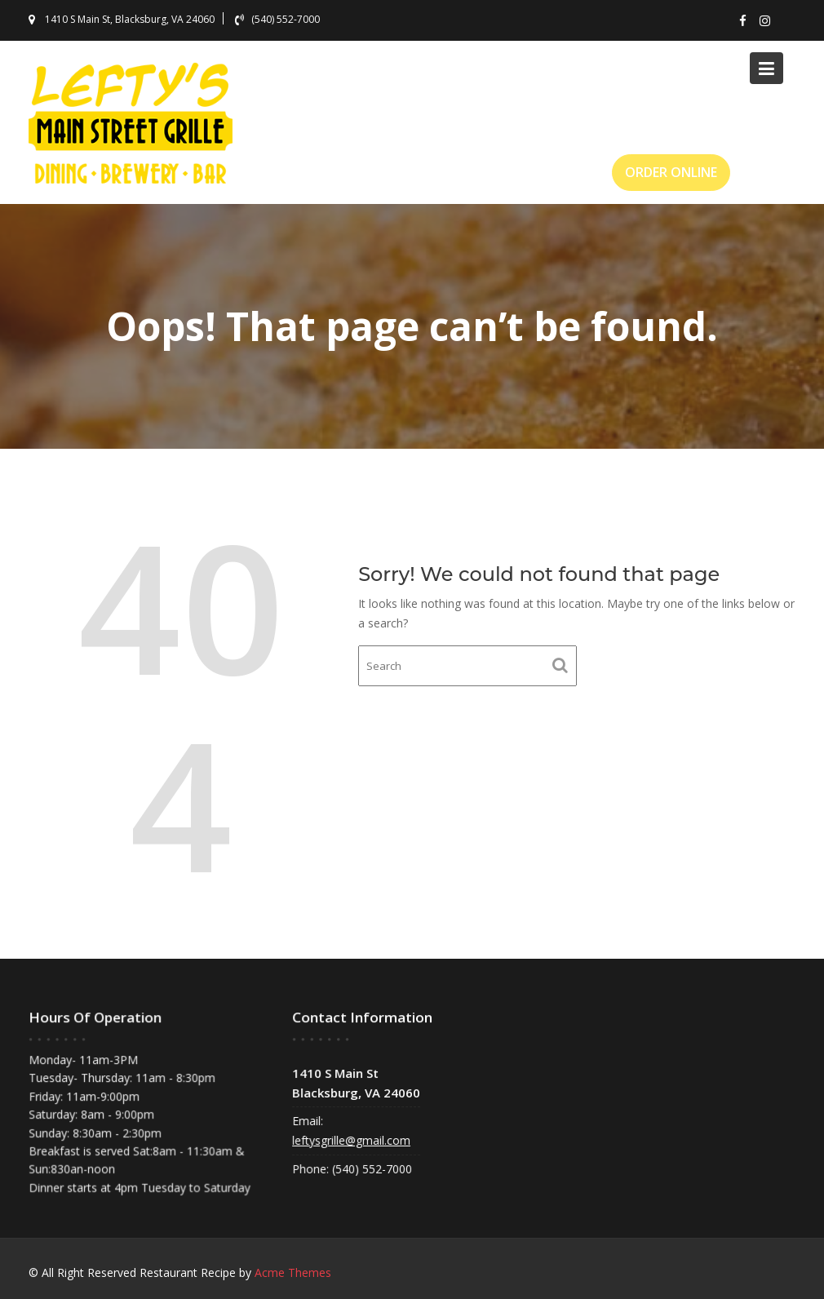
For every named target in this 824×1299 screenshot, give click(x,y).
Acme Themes (293, 1272)
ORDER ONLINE (671, 172)
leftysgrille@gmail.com (353, 1139)
